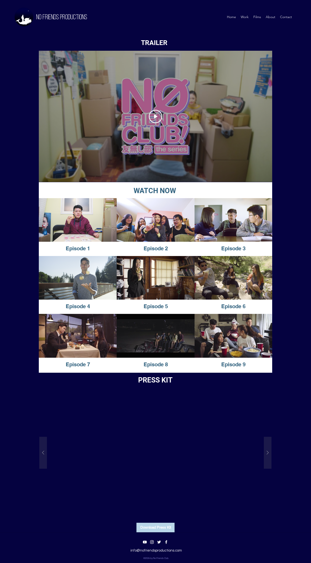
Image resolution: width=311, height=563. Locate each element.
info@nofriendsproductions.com (156, 550)
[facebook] (166, 542)
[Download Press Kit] (155, 527)
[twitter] (159, 542)
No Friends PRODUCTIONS (61, 17)
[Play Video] (155, 116)
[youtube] (144, 542)
